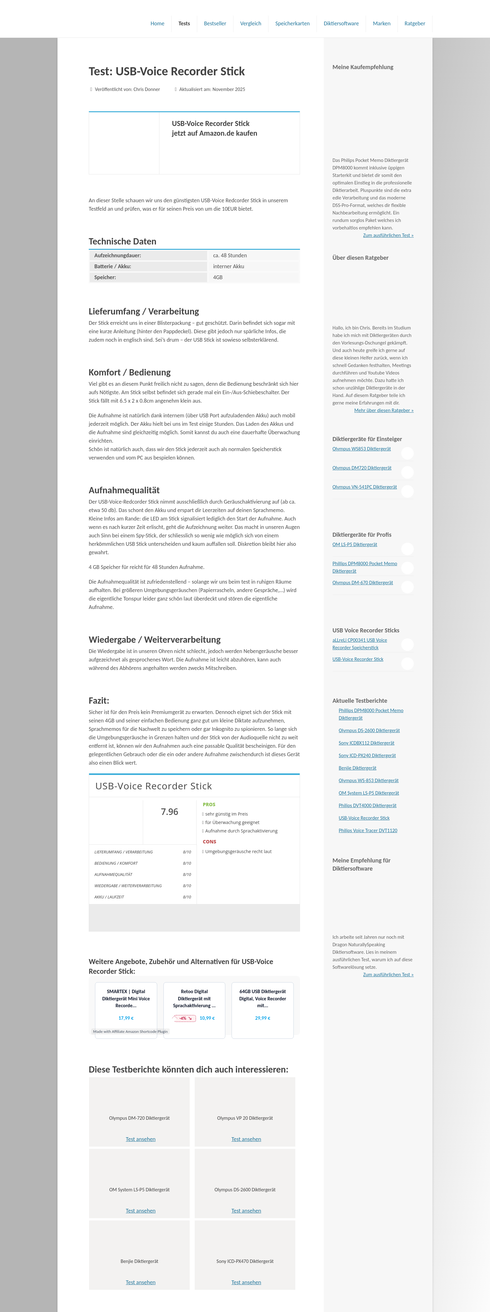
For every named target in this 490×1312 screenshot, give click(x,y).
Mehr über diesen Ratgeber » (384, 410)
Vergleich (250, 23)
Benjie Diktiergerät (358, 768)
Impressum (101, 1295)
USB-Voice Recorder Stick (357, 659)
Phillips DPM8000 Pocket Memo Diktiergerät (364, 567)
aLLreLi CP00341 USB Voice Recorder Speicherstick (359, 644)
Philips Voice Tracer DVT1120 (368, 830)
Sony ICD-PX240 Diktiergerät (367, 755)
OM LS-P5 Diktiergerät (354, 544)
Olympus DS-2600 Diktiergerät (369, 730)
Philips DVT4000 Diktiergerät (368, 805)
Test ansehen (123, 1139)
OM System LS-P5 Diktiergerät (369, 793)
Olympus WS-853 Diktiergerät (369, 780)
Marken (381, 23)
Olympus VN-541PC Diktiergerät (364, 487)
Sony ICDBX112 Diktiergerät (366, 743)
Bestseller (215, 23)
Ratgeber (415, 23)
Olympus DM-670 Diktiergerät (362, 583)
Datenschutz (103, 1286)
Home (157, 23)
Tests (184, 23)
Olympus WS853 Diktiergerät (361, 449)
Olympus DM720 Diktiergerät (362, 468)
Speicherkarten (292, 23)
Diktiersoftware (341, 23)
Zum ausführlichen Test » (388, 235)
